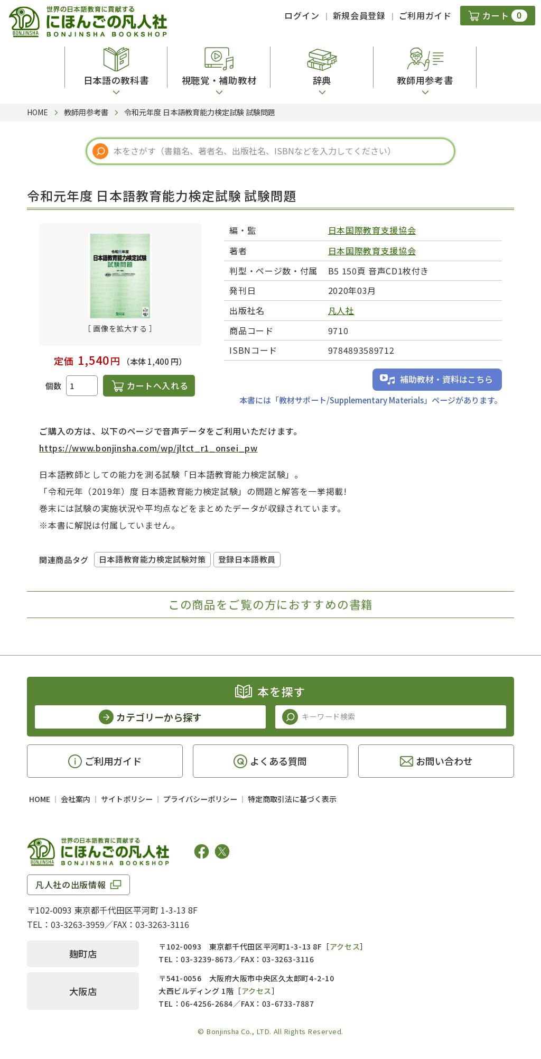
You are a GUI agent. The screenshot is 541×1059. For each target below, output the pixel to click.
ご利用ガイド (425, 15)
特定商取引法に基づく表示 (292, 799)
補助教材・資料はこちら (446, 379)
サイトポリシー (127, 799)
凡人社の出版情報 (70, 884)
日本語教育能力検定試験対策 (152, 559)
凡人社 (341, 310)
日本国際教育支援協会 (372, 230)
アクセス (345, 946)
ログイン (302, 15)
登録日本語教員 (247, 559)
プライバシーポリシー (200, 799)
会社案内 (75, 799)
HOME (39, 799)
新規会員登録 (359, 15)
